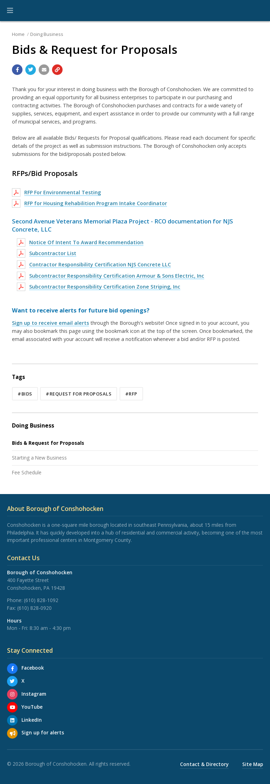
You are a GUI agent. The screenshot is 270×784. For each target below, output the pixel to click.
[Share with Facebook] (17, 69)
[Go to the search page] (259, 10)
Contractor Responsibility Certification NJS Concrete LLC (100, 264)
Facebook (32, 667)
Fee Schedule (26, 472)
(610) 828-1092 (41, 600)
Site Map (252, 764)
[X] (12, 681)
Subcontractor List (52, 253)
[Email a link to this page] (44, 69)
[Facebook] (12, 668)
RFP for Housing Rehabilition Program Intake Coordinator (95, 203)
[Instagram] (12, 694)
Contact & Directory (204, 764)
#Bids (25, 394)
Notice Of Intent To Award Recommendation (86, 242)
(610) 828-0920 (34, 608)
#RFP (131, 394)
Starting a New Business (39, 457)
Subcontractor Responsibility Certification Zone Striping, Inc (104, 286)
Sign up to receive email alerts (50, 323)
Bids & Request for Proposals (48, 443)
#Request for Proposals (78, 394)
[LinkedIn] (12, 720)
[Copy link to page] (57, 69)
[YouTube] (12, 707)
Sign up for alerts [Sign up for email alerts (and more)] (42, 732)
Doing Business (46, 34)
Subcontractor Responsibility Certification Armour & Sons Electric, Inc (116, 275)
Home (18, 34)
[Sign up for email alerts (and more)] (12, 733)
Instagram (33, 693)
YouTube (32, 706)
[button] (10, 10)
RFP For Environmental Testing (62, 192)
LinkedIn (31, 719)
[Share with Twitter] (30, 69)
